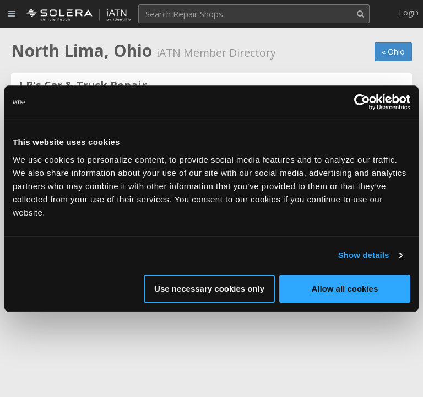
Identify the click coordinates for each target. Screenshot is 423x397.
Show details (363, 255)
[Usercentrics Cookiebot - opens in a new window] (362, 102)
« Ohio (393, 51)
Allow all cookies (344, 288)
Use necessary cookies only (209, 288)
